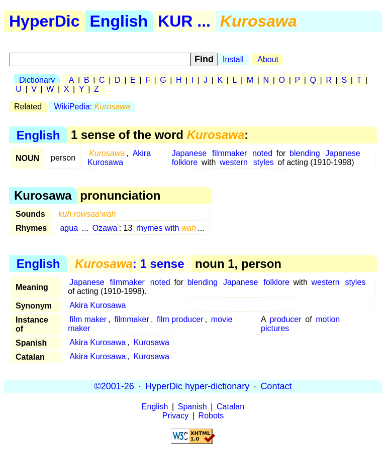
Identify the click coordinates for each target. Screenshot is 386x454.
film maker (88, 319)
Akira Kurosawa (119, 158)
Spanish (192, 406)
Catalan (230, 406)
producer (285, 319)
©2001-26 (114, 386)
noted (262, 153)
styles (263, 162)
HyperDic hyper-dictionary (197, 386)
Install (233, 59)
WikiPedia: (92, 106)
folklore (185, 162)
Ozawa (105, 228)
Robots (211, 415)
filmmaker (229, 153)
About (267, 59)
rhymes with (166, 228)
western (234, 162)
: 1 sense (129, 263)
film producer (180, 319)
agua (69, 228)
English (119, 21)
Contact (276, 386)
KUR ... (184, 21)
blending (305, 153)
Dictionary (37, 80)
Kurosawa (151, 342)
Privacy (175, 415)
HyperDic (44, 21)
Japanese (189, 153)
